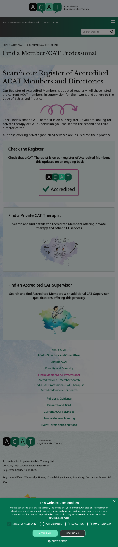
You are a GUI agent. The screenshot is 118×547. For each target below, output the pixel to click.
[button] (59, 541)
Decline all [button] (72, 533)
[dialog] (59, 522)
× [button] (114, 501)
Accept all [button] (45, 533)
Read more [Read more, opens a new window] (63, 517)
